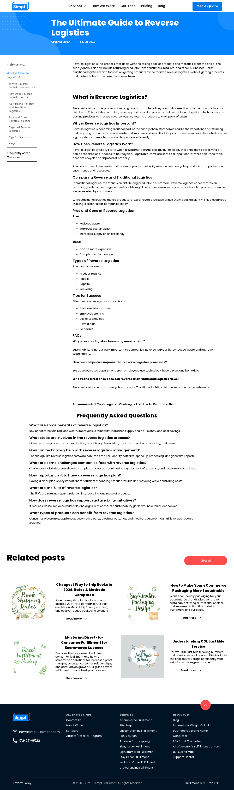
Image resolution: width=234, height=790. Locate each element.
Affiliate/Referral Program (84, 736)
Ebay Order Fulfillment (135, 746)
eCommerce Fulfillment (136, 720)
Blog (161, 6)
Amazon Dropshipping (135, 741)
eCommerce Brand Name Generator (190, 733)
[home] (29, 6)
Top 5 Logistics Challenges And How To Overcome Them (136, 404)
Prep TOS (213, 783)
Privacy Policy (22, 783)
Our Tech (128, 6)
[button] (77, 6)
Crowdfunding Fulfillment (136, 768)
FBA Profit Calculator (187, 741)
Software (72, 731)
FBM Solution (128, 736)
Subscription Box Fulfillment (138, 731)
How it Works (75, 725)
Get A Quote (207, 6)
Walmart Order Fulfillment (137, 762)
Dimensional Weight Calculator (194, 725)
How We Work (103, 6)
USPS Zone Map (183, 752)
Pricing (146, 6)
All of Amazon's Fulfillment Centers (196, 746)
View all (205, 561)
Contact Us (73, 720)
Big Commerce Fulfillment (137, 752)
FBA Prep (126, 725)
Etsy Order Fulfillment (134, 757)
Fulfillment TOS (195, 783)
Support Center (183, 757)
